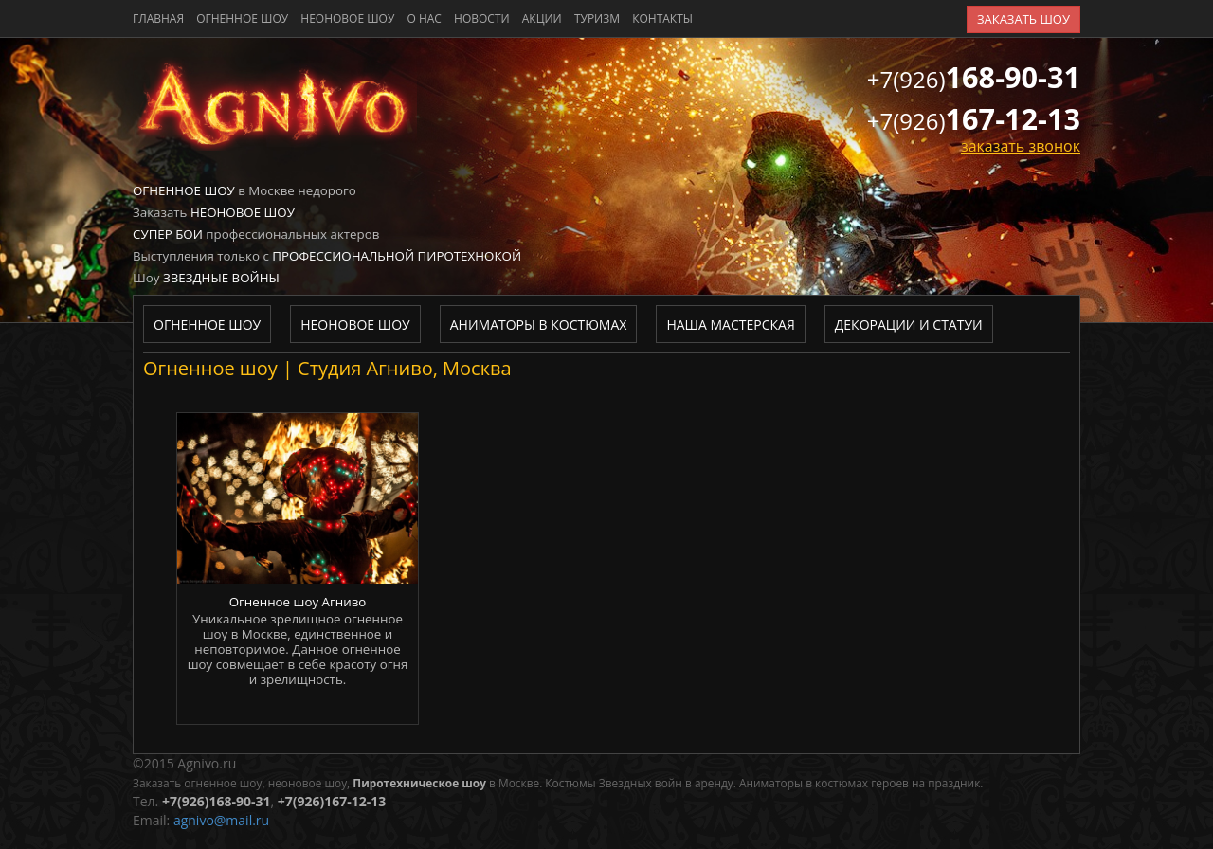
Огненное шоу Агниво (298, 601)
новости (482, 18)
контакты (662, 18)
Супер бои (168, 234)
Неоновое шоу (347, 18)
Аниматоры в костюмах (538, 325)
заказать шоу (1023, 18)
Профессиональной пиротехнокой (396, 255)
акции (542, 18)
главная (158, 18)
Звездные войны (221, 277)
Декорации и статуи (909, 325)
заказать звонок (1020, 145)
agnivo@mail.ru (221, 820)
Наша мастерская (730, 325)
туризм (597, 18)
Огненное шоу (242, 18)
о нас (424, 18)
